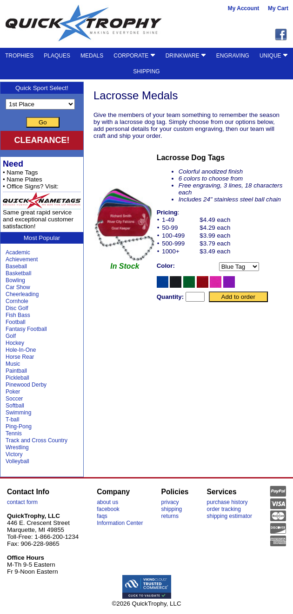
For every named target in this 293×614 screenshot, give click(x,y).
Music (13, 364)
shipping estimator (229, 516)
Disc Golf (17, 308)
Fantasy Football (26, 329)
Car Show (18, 287)
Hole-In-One (21, 350)
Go (43, 122)
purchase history (227, 502)
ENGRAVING (232, 55)
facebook (108, 509)
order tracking (224, 509)
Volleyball (17, 461)
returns (170, 516)
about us (107, 502)
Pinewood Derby (26, 384)
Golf (11, 336)
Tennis (14, 433)
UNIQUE (274, 55)
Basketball (18, 273)
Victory (14, 454)
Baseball (16, 266)
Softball (15, 405)
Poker (13, 391)
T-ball (12, 419)
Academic (18, 252)
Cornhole (17, 301)
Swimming (18, 412)
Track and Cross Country (36, 440)
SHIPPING (146, 71)
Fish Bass (18, 315)
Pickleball (17, 378)
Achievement (22, 259)
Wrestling (17, 447)
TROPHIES (19, 55)
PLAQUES (57, 55)
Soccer (14, 398)
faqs (102, 516)
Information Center (120, 523)
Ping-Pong (19, 426)
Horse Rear (20, 357)
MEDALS (91, 55)
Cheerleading (22, 294)
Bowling (15, 280)
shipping (171, 509)
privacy (170, 502)
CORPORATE (134, 55)
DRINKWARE (186, 55)
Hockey (15, 343)
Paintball (16, 371)
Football (16, 322)
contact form (22, 502)
